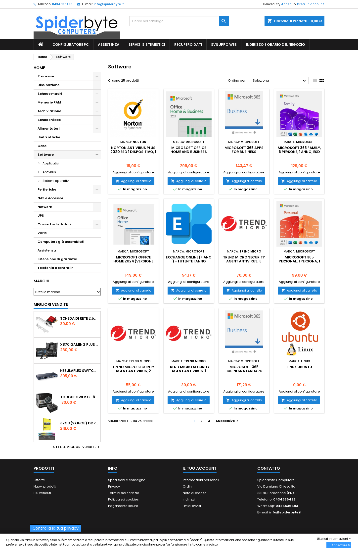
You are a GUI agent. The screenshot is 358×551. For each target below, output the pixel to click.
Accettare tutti (341, 545)
